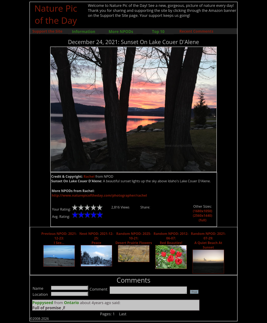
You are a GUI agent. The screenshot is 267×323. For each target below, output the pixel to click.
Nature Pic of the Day (55, 14)
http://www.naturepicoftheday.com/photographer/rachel (99, 195)
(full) (202, 220)
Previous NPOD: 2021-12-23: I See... (59, 238)
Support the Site (47, 31)
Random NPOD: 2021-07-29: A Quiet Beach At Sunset (208, 240)
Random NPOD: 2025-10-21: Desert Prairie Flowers (133, 238)
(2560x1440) (202, 215)
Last (122, 313)
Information (83, 31)
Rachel (89, 176)
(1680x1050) (202, 211)
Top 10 (158, 31)
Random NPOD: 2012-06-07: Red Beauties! (171, 238)
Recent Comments (196, 31)
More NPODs (121, 31)
